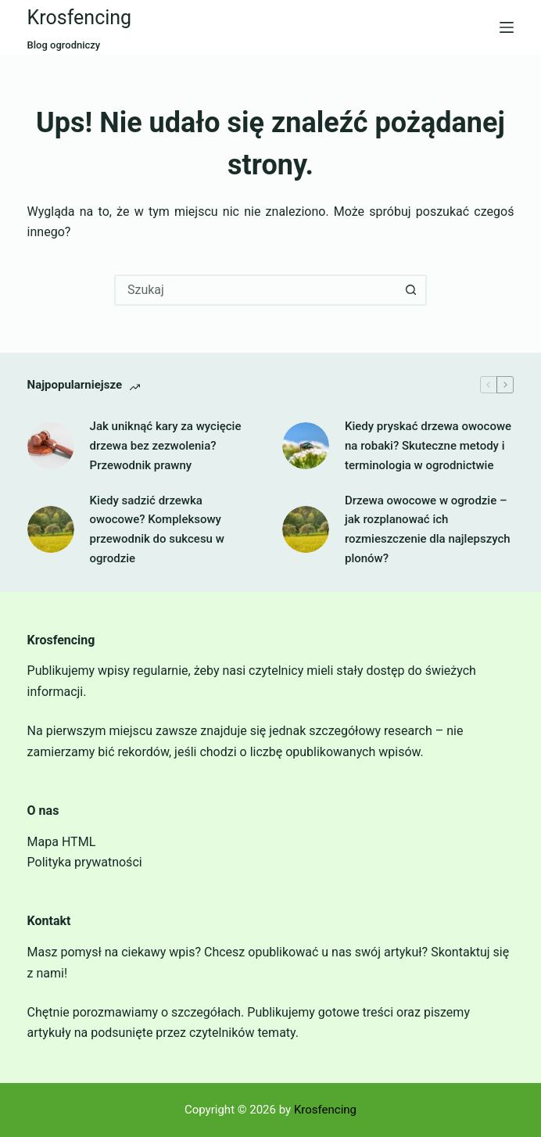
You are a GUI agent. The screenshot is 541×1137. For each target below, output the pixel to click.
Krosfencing (79, 17)
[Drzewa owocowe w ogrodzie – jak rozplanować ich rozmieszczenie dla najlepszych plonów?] (305, 529)
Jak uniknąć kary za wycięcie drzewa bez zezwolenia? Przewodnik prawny (166, 445)
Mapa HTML (61, 841)
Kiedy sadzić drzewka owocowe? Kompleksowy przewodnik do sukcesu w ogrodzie (157, 529)
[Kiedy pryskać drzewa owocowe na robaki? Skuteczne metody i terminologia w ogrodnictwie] (305, 445)
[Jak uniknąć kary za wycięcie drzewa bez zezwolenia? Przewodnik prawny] (50, 445)
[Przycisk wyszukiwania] (411, 290)
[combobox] (256, 290)
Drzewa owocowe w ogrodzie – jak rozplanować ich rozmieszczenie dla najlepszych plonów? (428, 529)
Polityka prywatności (84, 862)
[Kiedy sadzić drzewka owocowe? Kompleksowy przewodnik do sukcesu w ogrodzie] (50, 529)
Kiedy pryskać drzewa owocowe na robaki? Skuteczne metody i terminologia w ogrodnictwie (428, 445)
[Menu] (507, 27)
